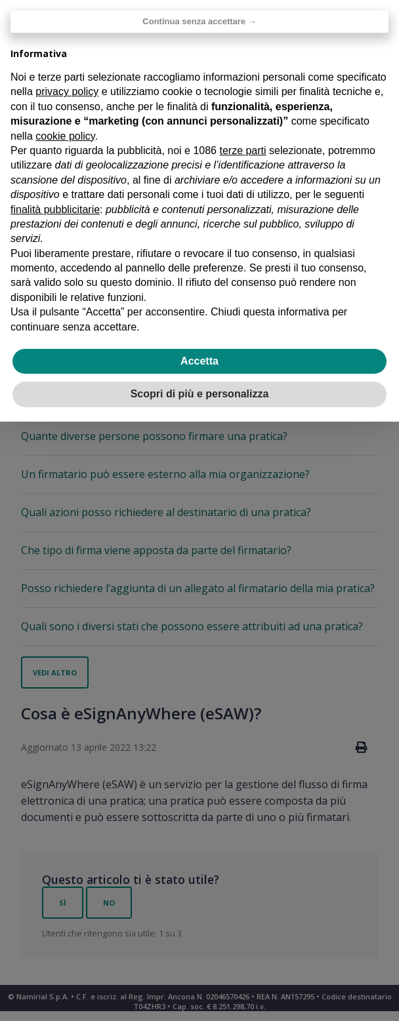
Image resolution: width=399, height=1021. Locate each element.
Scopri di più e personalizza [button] (200, 393)
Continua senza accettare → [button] (199, 21)
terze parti (242, 150)
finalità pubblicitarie (55, 209)
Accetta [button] (199, 361)
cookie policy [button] (64, 136)
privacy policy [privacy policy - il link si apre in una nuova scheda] (66, 91)
